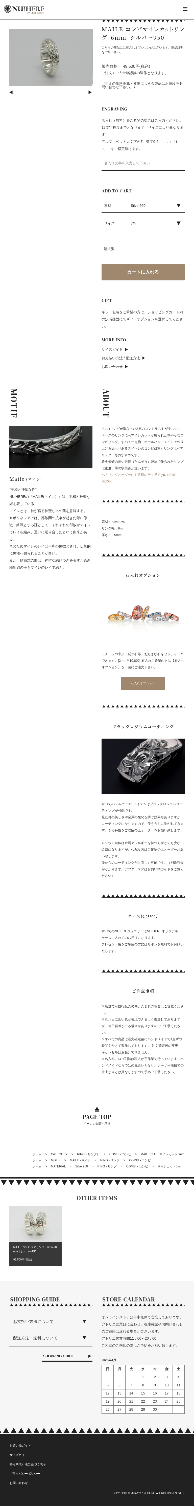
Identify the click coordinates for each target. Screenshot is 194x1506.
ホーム (36, 1154)
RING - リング (110, 1160)
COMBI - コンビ (120, 1154)
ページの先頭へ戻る (97, 1118)
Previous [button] (11, 92)
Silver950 (81, 1166)
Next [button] (90, 92)
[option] (50, 57)
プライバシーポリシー (25, 1473)
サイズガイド (112, 349)
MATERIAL (58, 1166)
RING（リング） (88, 1154)
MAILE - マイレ (80, 1160)
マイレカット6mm (170, 1166)
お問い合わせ (112, 366)
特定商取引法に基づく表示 (28, 1464)
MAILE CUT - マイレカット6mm (162, 1154)
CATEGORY (59, 1154)
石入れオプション (143, 683)
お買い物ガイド (20, 1445)
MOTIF (55, 1160)
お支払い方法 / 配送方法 (121, 358)
